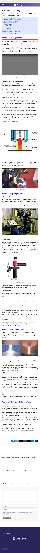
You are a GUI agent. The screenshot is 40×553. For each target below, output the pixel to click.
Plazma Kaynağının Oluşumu (11, 21)
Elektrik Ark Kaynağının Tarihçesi (27, 470)
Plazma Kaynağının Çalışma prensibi (13, 19)
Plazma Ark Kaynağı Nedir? (9, 18)
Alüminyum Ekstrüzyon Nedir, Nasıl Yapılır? (29, 457)
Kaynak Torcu (8, 25)
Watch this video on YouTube (20, 75)
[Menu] (3, 5)
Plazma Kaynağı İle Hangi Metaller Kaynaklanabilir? (16, 33)
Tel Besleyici (8, 28)
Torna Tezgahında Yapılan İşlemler (27, 483)
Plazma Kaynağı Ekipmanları (9, 22)
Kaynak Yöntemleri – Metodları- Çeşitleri (9, 470)
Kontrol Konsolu (9, 27)
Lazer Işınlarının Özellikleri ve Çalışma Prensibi (10, 457)
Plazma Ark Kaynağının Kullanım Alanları (12, 31)
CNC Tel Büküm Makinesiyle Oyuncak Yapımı (10, 483)
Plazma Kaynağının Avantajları (10, 30)
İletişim (3, 530)
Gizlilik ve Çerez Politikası (6, 533)
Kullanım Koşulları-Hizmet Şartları (7, 531)
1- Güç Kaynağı (8, 24)
